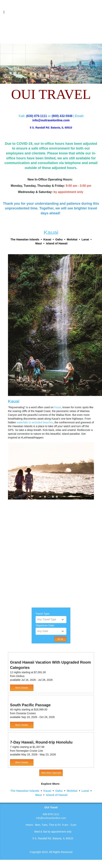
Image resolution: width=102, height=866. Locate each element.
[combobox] (51, 619)
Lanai (85, 790)
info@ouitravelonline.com (51, 818)
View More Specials (51, 772)
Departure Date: (45, 625)
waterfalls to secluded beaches (35, 422)
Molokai (72, 790)
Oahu (58, 790)
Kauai (57, 407)
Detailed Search (45, 638)
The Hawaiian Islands (24, 790)
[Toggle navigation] (4, 13)
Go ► (60, 639)
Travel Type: (43, 613)
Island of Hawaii (56, 794)
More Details (21, 687)
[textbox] (51, 619)
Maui (38, 794)
